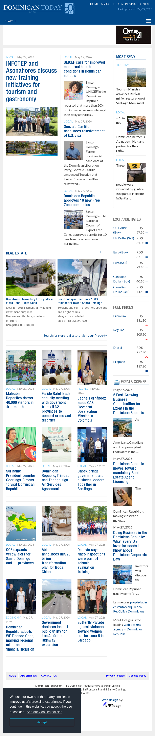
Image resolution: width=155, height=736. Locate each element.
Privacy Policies (115, 675)
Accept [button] (42, 722)
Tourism (122, 64)
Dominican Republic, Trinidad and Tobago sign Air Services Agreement (55, 480)
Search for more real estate (62, 335)
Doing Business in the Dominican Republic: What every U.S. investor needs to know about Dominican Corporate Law (130, 546)
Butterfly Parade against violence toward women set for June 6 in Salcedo (91, 631)
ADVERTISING (127, 4)
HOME (94, 4)
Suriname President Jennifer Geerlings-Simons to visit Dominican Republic (20, 480)
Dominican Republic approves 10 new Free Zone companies (82, 200)
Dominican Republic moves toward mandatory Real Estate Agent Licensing (128, 473)
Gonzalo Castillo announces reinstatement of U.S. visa (84, 131)
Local (10, 57)
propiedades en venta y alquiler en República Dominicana (130, 606)
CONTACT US (49, 675)
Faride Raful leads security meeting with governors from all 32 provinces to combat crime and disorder (56, 407)
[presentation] (100, 251)
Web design (110, 700)
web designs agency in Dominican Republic (127, 629)
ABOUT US (108, 4)
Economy (13, 617)
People (83, 388)
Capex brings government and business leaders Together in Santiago (91, 480)
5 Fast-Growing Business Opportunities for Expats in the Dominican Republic (128, 404)
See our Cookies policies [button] (44, 712)
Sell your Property (94, 335)
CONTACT (145, 4)
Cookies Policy (137, 675)
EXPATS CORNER (133, 382)
